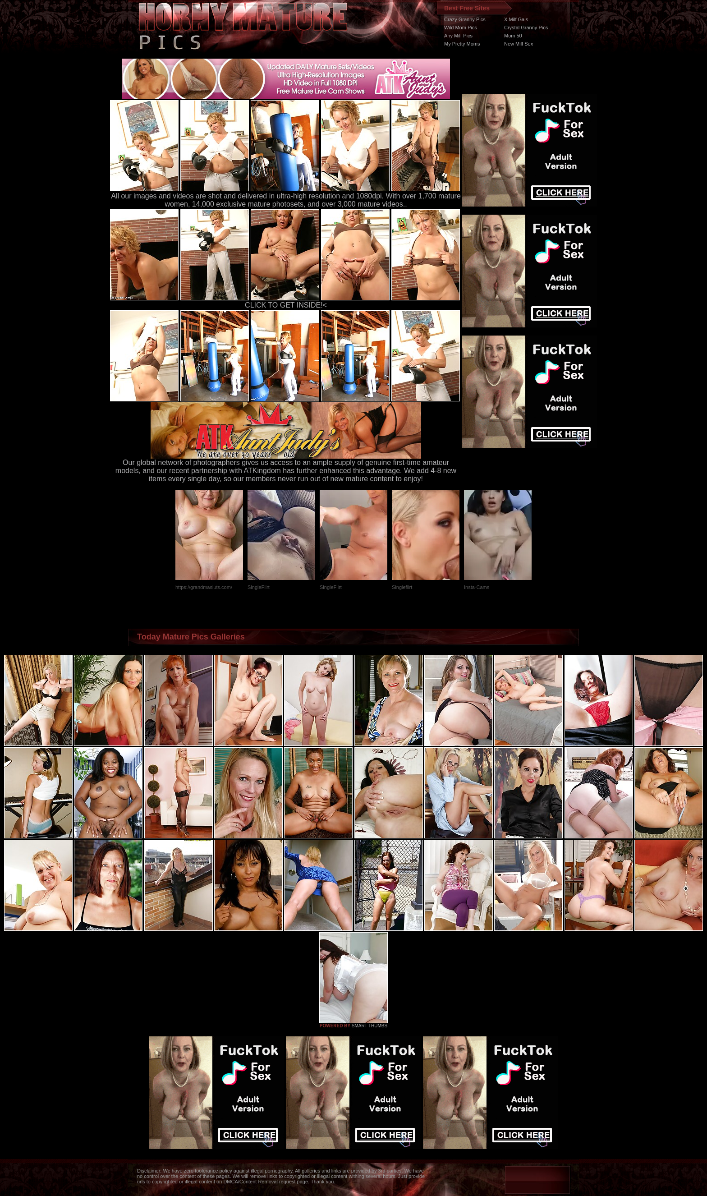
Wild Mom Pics (460, 27)
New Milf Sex (518, 43)
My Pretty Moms (462, 43)
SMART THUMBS (369, 1025)
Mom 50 (513, 35)
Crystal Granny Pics (526, 27)
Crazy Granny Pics (465, 19)
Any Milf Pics (458, 35)
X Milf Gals (516, 19)
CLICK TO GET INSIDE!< (286, 305)
